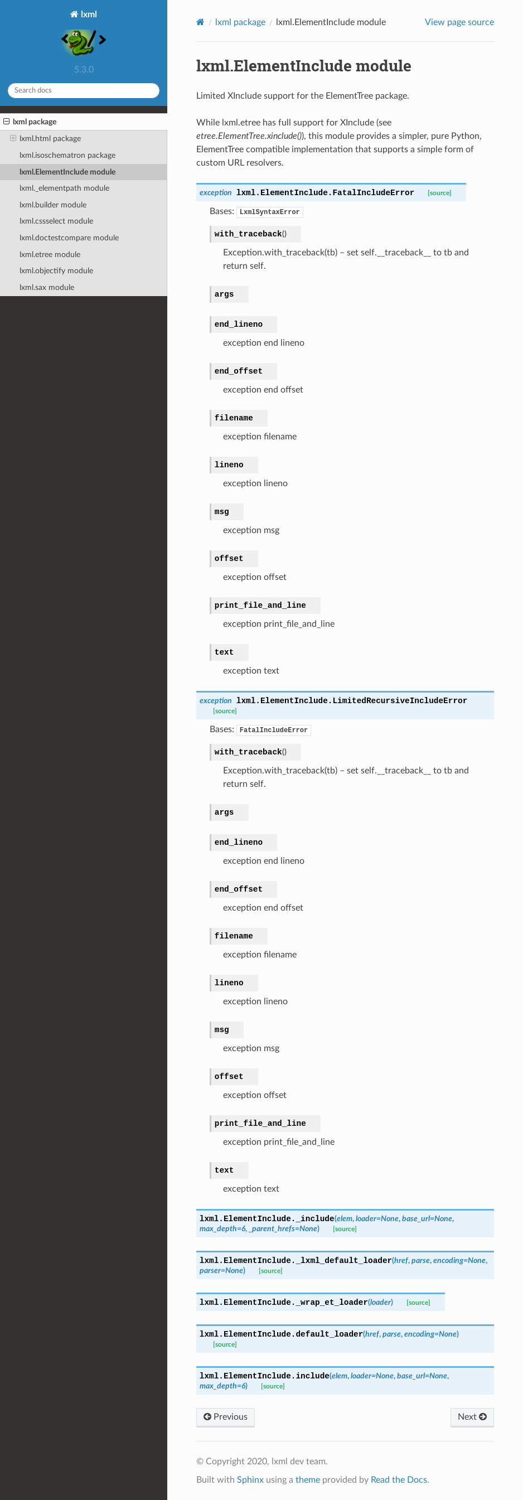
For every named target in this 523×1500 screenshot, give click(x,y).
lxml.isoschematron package (67, 155)
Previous (226, 1416)
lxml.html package (45, 139)
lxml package (29, 122)
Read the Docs (399, 1479)
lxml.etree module (50, 254)
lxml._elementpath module (64, 188)
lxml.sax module (47, 287)
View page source (459, 22)
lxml (84, 34)
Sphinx (250, 1479)
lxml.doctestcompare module (69, 238)
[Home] (200, 22)
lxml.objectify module (56, 271)
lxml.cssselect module (56, 221)
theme (308, 1479)
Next (472, 1416)
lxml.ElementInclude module (67, 172)
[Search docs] (83, 91)
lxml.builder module (53, 205)
